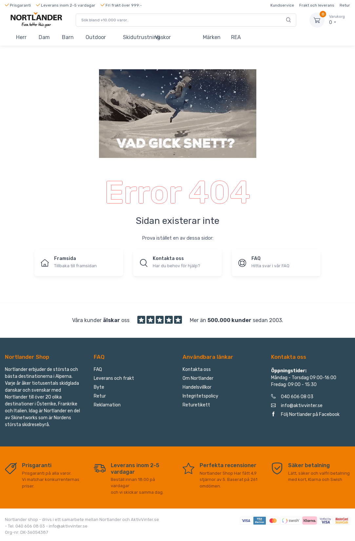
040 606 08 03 (292, 397)
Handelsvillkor (197, 387)
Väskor (163, 37)
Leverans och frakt (114, 378)
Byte (99, 387)
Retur (345, 5)
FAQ (98, 369)
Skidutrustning (136, 37)
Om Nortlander (198, 378)
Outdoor (96, 37)
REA (236, 37)
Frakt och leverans (316, 5)
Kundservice (282, 5)
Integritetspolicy (200, 396)
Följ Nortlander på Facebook (305, 414)
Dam (44, 37)
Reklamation (107, 405)
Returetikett (196, 405)
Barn (68, 37)
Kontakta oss (197, 369)
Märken (212, 37)
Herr (21, 37)
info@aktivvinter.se (297, 405)
